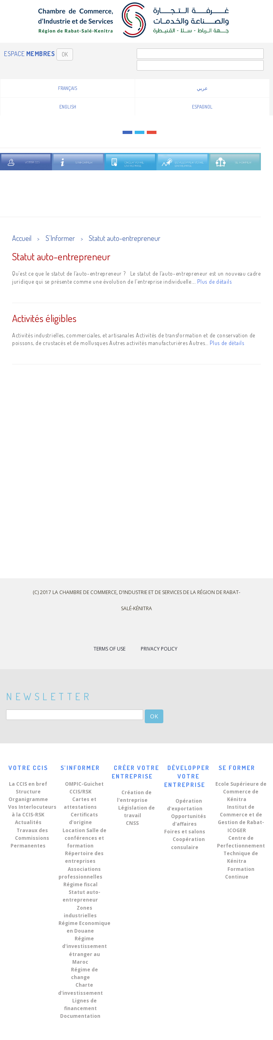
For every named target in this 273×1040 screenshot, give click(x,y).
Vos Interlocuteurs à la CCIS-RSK (32, 811)
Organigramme (28, 799)
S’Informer (60, 238)
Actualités (28, 822)
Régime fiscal (80, 884)
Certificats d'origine (83, 818)
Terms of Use (109, 648)
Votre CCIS (28, 768)
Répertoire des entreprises (84, 857)
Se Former (237, 768)
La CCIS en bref (28, 784)
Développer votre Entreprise (187, 776)
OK (65, 54)
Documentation (80, 1016)
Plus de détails (214, 281)
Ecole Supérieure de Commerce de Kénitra (241, 792)
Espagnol (202, 107)
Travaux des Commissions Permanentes (29, 838)
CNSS (132, 823)
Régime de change (84, 973)
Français (67, 88)
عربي (202, 88)
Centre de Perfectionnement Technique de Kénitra (241, 850)
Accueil (21, 238)
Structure (28, 791)
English (67, 107)
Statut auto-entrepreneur (124, 238)
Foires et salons (184, 831)
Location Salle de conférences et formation (84, 838)
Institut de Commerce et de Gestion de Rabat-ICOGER (241, 819)
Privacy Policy (159, 648)
